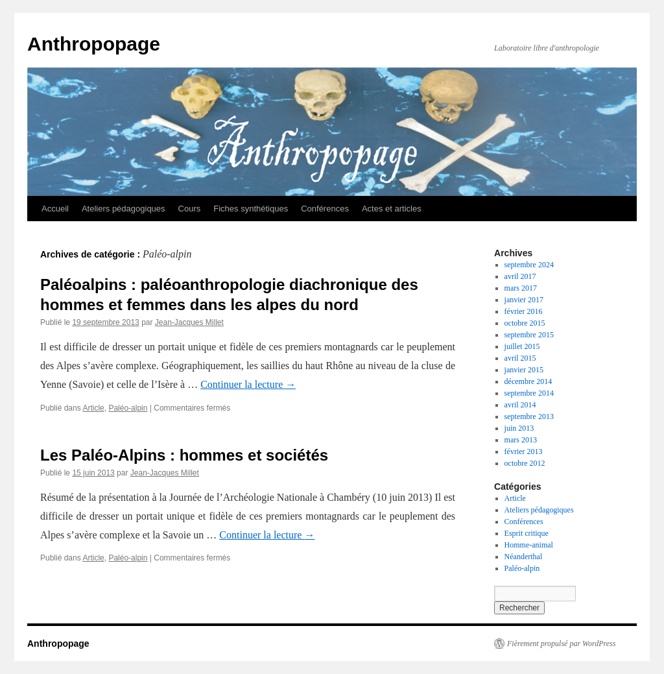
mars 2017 (520, 288)
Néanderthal (523, 556)
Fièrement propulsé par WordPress (561, 643)
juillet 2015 (522, 346)
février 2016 (523, 311)
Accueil (55, 208)
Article (93, 408)
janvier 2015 (523, 369)
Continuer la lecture (248, 384)
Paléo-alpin (127, 408)
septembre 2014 (529, 393)
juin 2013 (519, 428)
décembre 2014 (528, 381)
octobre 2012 (524, 463)
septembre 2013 (529, 416)
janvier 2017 (523, 299)
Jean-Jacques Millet (189, 322)
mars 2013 (520, 439)
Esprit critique (526, 533)
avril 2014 (520, 404)
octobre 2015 (524, 323)
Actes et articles (391, 208)
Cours (189, 208)
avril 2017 (520, 276)
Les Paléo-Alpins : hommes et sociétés (184, 455)
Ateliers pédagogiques (123, 208)
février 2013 (523, 451)
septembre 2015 (529, 334)
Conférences (325, 208)
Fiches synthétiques (250, 208)
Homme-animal (528, 544)
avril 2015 (520, 358)
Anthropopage (93, 43)
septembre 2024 (529, 264)
